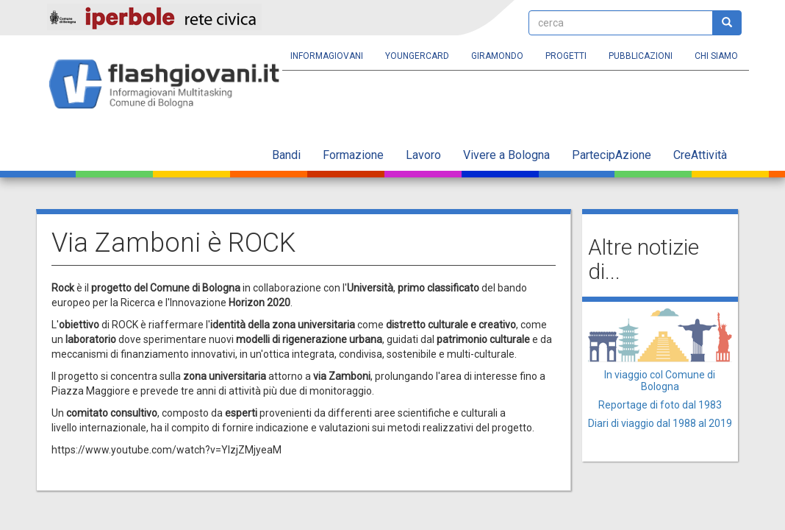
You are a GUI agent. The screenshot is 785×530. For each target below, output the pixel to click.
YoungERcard (417, 56)
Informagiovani (326, 56)
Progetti (566, 56)
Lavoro (423, 155)
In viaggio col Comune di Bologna (659, 380)
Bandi (286, 155)
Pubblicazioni (641, 56)
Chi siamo (716, 56)
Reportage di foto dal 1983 (660, 405)
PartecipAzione (611, 155)
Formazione (353, 155)
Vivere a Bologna (506, 155)
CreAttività (700, 155)
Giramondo (497, 56)
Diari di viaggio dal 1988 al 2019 (660, 423)
